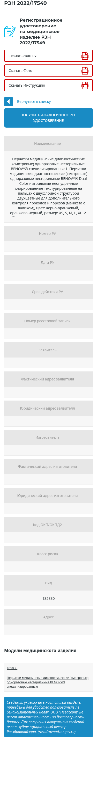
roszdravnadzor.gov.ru (56, 731)
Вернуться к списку (34, 101)
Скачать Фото (20, 70)
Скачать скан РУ (22, 55)
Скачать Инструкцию (27, 85)
